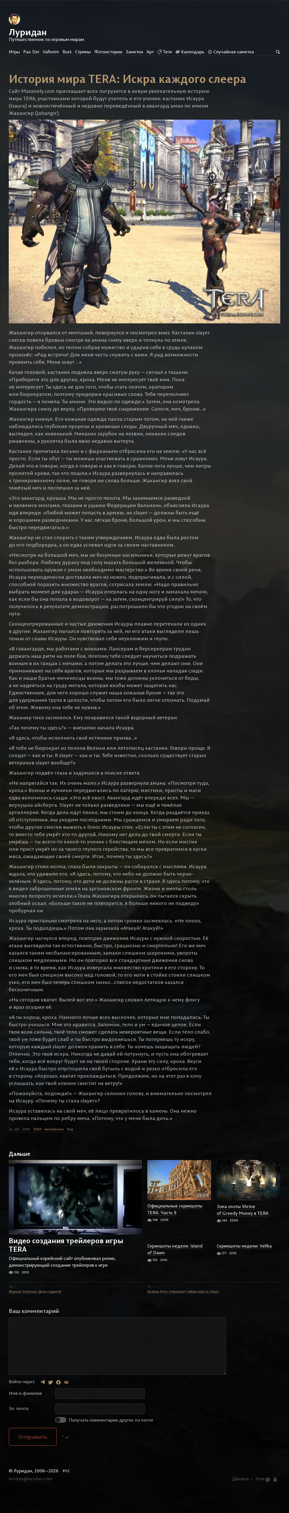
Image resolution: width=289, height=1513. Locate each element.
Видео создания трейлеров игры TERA (66, 1263)
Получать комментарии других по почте (104, 1438)
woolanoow (54, 1148)
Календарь (189, 51)
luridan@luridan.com (30, 1497)
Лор (70, 1148)
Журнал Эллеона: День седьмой (35, 1310)
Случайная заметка (231, 51)
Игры (14, 51)
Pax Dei (31, 51)
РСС (66, 1490)
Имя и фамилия (25, 1412)
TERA (37, 1148)
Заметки (134, 51)
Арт (150, 51)
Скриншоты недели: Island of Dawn (175, 1268)
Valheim (51, 51)
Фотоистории (108, 51)
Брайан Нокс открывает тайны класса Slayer (183, 1310)
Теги (164, 51)
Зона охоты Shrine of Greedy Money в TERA (242, 1228)
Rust (67, 51)
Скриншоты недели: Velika (244, 1264)
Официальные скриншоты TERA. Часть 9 (174, 1228)
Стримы (83, 51)
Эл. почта (19, 1427)
